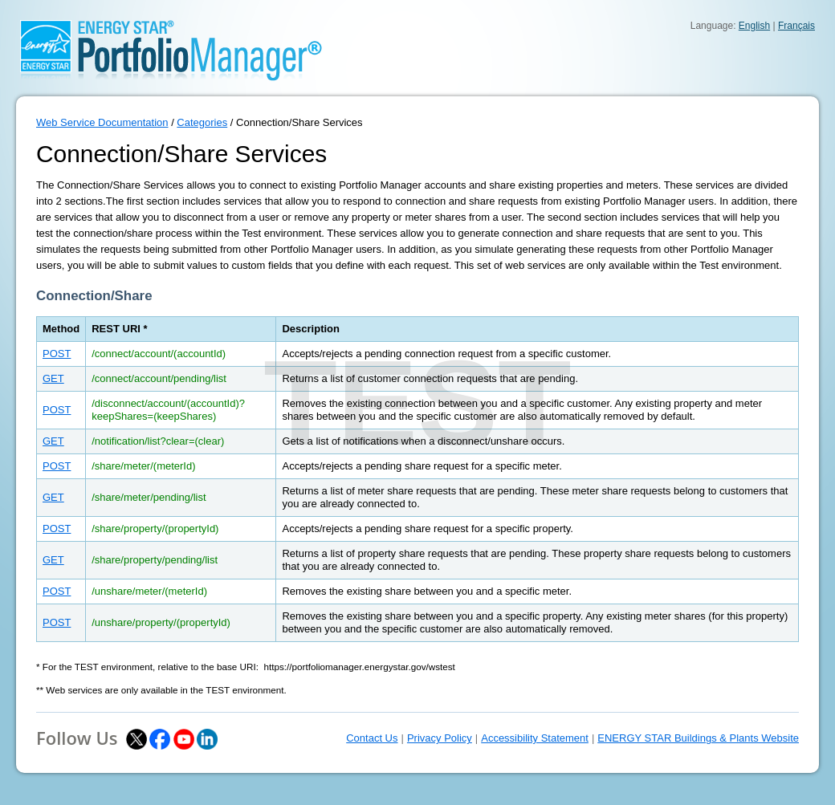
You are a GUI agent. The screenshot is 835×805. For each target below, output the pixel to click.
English (754, 25)
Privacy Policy (439, 738)
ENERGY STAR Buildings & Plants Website (698, 738)
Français (796, 25)
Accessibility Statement (535, 738)
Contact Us (371, 738)
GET (53, 378)
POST (57, 354)
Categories (202, 122)
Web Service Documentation (102, 122)
